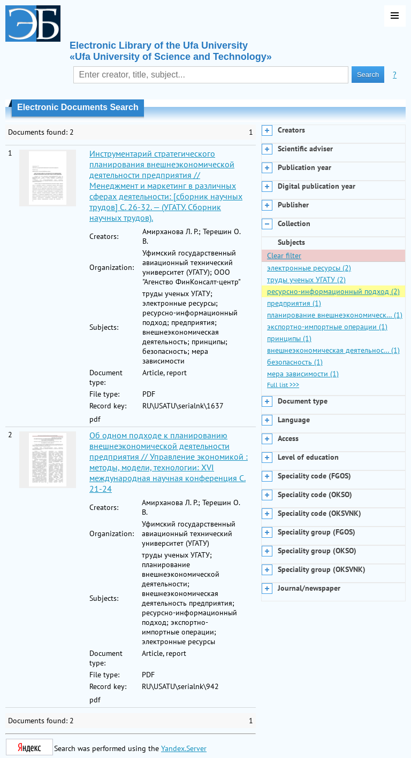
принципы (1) (289, 338)
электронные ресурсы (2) (309, 268)
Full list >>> (283, 385)
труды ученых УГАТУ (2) (306, 279)
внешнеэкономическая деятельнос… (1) (333, 350)
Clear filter (284, 255)
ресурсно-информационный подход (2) (333, 291)
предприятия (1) (294, 303)
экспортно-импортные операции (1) (327, 326)
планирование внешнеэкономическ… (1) (334, 315)
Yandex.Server (184, 748)
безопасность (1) (295, 362)
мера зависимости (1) (303, 373)
